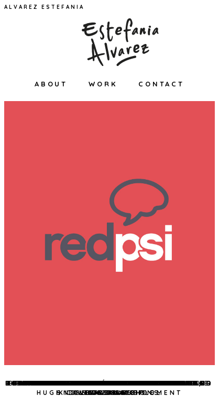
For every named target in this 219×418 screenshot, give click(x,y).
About (51, 84)
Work (103, 84)
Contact (161, 84)
